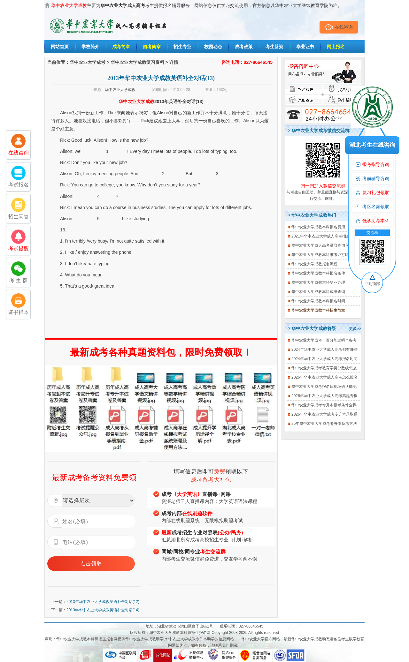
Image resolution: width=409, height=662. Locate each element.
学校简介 (90, 46)
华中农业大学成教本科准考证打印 (320, 254)
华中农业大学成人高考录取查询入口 (322, 245)
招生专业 (182, 46)
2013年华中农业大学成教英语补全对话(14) (102, 610)
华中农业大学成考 (87, 62)
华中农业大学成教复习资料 (137, 62)
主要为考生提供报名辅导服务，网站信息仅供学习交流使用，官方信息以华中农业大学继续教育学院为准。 (196, 5)
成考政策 (244, 46)
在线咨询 (339, 27)
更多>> (355, 329)
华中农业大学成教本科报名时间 (318, 301)
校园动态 (213, 46)
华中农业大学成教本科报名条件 (318, 273)
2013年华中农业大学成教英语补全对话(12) (102, 601)
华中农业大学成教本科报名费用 (318, 227)
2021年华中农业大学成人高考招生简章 (324, 236)
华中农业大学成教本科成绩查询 (318, 292)
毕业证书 (305, 46)
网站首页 (60, 46)
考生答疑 (274, 46)
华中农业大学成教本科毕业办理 (318, 282)
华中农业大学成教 (120, 89)
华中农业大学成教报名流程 (314, 264)
